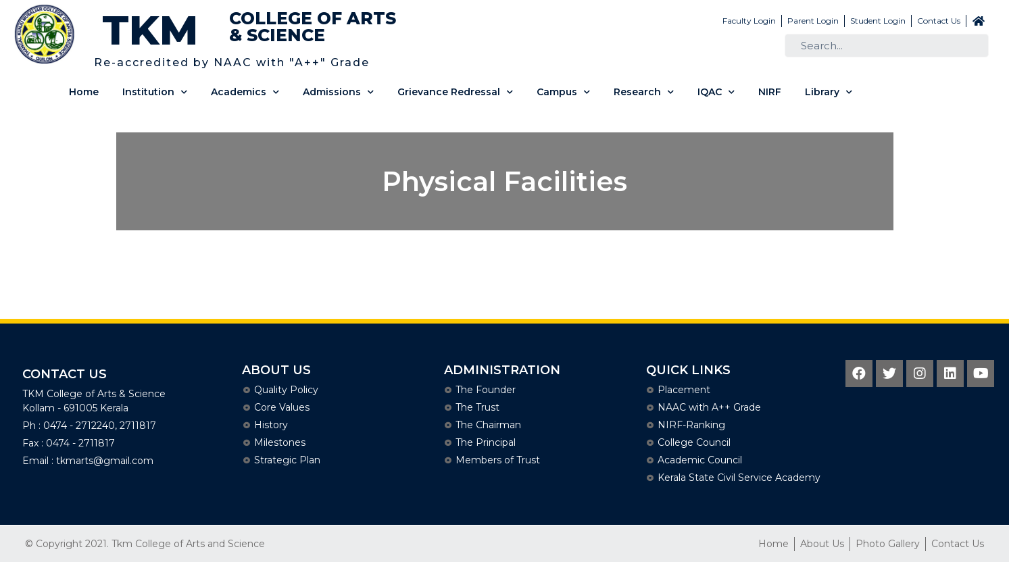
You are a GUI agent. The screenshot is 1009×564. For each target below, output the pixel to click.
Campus (563, 92)
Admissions (338, 92)
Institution (154, 92)
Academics (245, 92)
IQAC (716, 92)
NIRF (769, 92)
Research (644, 92)
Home (84, 92)
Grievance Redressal (455, 92)
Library (828, 92)
